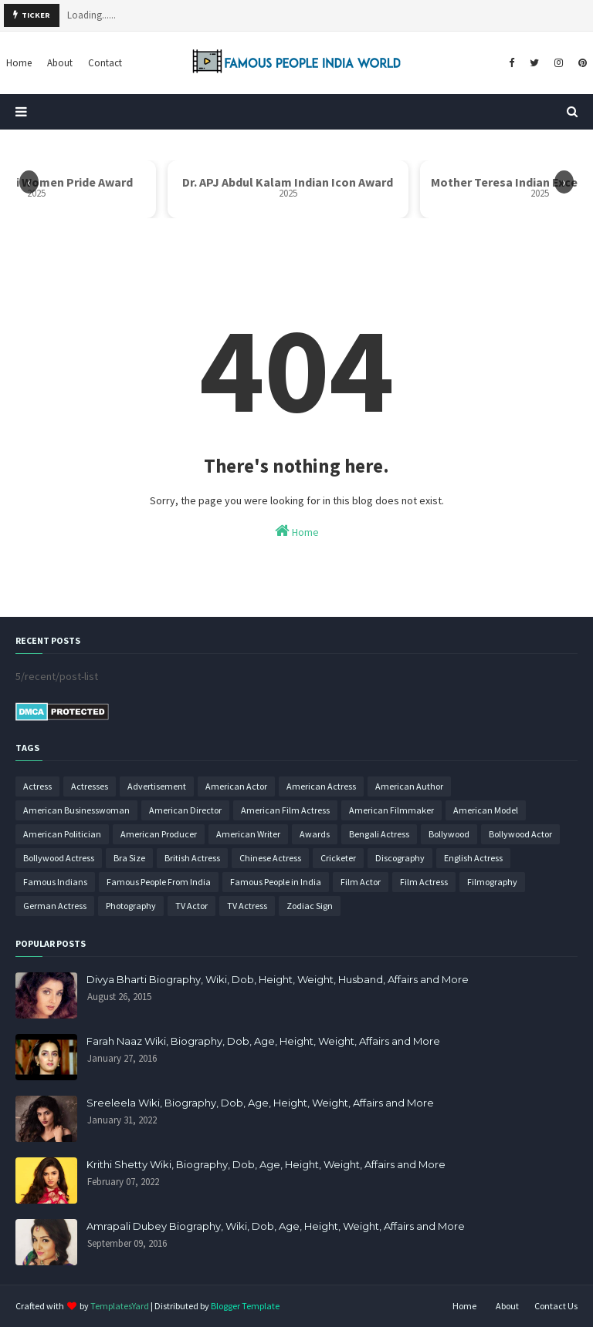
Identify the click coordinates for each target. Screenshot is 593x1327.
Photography (131, 905)
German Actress (54, 905)
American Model (485, 810)
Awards (315, 834)
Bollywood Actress (58, 858)
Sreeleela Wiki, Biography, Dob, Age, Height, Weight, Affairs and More (260, 1102)
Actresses (89, 786)
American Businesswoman (76, 810)
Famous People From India (159, 881)
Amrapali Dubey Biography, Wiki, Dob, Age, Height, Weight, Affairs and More (275, 1226)
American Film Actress (285, 810)
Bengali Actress (379, 834)
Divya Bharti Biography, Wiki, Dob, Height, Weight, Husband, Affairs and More (277, 979)
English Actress (473, 858)
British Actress (192, 858)
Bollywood (449, 834)
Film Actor (361, 881)
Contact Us (556, 1306)
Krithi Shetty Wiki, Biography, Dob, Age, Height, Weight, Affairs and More (266, 1164)
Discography (400, 858)
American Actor (236, 786)
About (507, 1306)
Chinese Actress (270, 858)
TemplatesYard (119, 1306)
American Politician (62, 834)
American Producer (158, 834)
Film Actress (424, 881)
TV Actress (247, 905)
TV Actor (191, 905)
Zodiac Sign (309, 905)
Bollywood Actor (520, 834)
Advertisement (156, 786)
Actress (37, 786)
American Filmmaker (391, 810)
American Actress (321, 786)
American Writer (248, 834)
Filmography (492, 881)
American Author (409, 786)
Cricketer (338, 858)
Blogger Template (245, 1306)
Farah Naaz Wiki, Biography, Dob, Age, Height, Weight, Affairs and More (263, 1041)
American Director (185, 810)
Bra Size (129, 858)
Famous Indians (55, 881)
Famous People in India (275, 881)
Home (297, 531)
